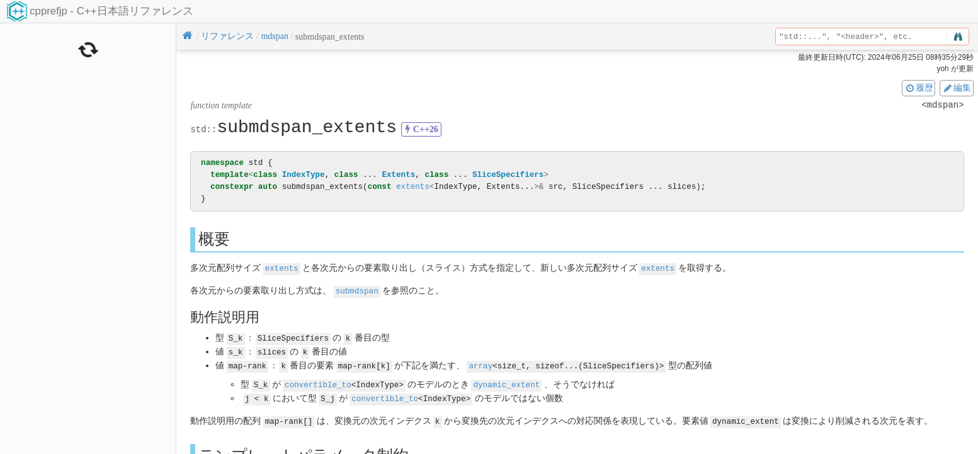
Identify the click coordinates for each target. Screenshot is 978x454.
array (480, 363)
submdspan (357, 290)
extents (412, 186)
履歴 (918, 87)
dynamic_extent (506, 382)
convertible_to (318, 382)
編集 (956, 87)
